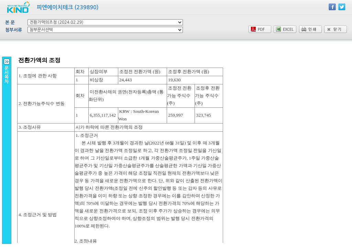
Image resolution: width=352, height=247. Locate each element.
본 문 (10, 22)
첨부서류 (13, 30)
